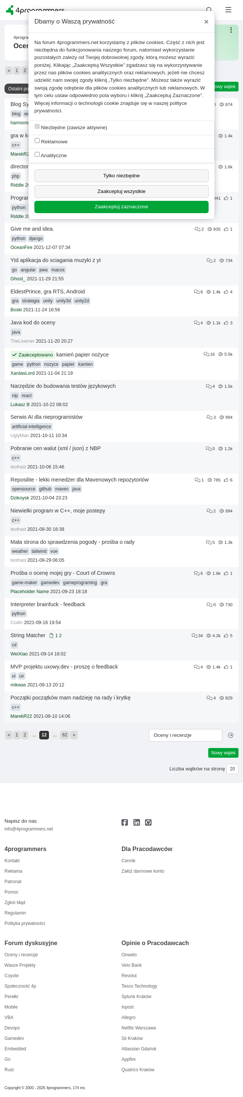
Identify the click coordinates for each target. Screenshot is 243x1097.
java (16, 332)
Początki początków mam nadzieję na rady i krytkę (70, 698)
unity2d (81, 300)
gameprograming (80, 582)
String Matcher (28, 635)
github (45, 489)
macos (57, 269)
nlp (15, 395)
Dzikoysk (19, 498)
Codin (16, 622)
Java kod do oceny (32, 322)
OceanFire (21, 247)
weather (20, 551)
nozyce (51, 364)
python (18, 207)
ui (13, 676)
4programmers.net (77, 42)
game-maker (24, 582)
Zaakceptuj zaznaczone (121, 206)
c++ (15, 145)
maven (61, 489)
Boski (16, 309)
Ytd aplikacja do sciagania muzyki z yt (55, 260)
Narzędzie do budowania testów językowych (63, 386)
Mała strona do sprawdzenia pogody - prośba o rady (72, 542)
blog (16, 113)
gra (15, 300)
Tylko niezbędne (121, 175)
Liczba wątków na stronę (197, 769)
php (15, 176)
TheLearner (22, 341)
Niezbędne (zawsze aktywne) (71, 127)
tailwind (39, 551)
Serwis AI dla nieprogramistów (46, 417)
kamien (85, 364)
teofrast (18, 467)
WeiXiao (19, 654)
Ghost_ (17, 278)
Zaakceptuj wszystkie (121, 191)
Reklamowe (51, 141)
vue (54, 551)
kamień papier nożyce (82, 355)
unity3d (63, 300)
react (27, 395)
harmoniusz (22, 122)
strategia (30, 300)
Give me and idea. (32, 229)
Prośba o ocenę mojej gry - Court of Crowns (62, 573)
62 (64, 735)
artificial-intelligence (31, 426)
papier (68, 364)
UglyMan (19, 435)
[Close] (206, 21)
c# (14, 645)
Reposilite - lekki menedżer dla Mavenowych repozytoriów (79, 480)
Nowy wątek (223, 86)
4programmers (27, 37)
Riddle (17, 185)
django (36, 238)
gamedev (50, 582)
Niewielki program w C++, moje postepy (57, 511)
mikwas (18, 685)
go (14, 269)
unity (47, 300)
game (17, 364)
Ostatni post (20, 88)
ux (21, 676)
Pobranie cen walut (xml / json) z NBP (55, 448)
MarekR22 (21, 154)
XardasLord (22, 373)
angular (28, 269)
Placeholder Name (29, 591)
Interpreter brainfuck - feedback (47, 604)
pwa (43, 269)
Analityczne (51, 155)
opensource (24, 489)
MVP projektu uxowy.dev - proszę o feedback (64, 667)
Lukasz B (20, 404)
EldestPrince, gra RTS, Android (47, 291)
